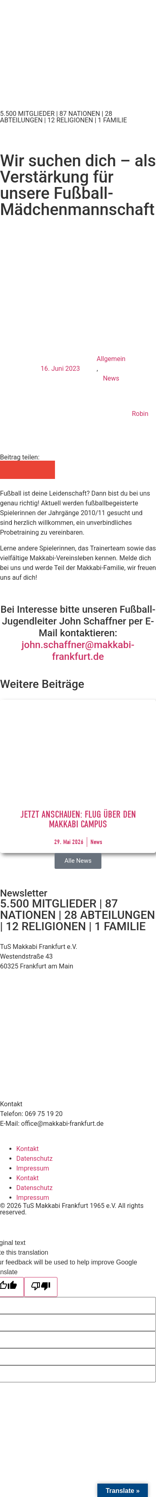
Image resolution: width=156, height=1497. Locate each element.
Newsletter (23, 893)
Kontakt (27, 1149)
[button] (9, 470)
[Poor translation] (40, 1287)
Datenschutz (34, 1158)
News (111, 378)
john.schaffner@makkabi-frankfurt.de (78, 650)
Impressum (32, 1168)
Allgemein (111, 359)
